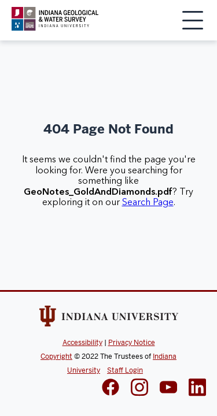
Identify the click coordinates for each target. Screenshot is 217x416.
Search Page (148, 202)
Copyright (56, 356)
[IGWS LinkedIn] (168, 388)
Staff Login (125, 370)
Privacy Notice (131, 342)
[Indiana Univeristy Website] (108, 318)
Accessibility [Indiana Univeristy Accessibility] (82, 342)
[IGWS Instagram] (139, 388)
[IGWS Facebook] (110, 388)
